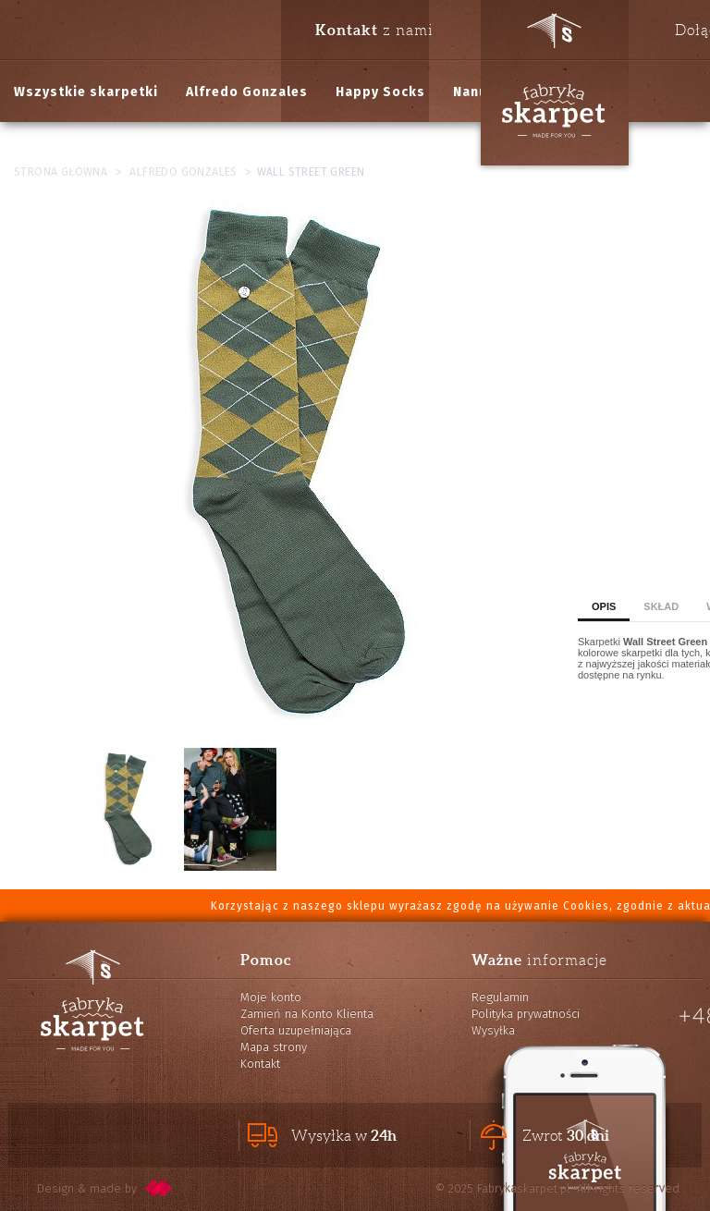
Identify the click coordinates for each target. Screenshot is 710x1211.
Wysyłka (493, 1030)
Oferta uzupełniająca (295, 1030)
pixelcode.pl (159, 1188)
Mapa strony (273, 1047)
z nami (374, 29)
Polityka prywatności (525, 1014)
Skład (661, 606)
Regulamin (500, 997)
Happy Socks (380, 92)
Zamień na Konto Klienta (306, 1014)
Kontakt (260, 1063)
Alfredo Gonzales (247, 92)
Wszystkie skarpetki (86, 92)
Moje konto (270, 997)
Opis (604, 606)
